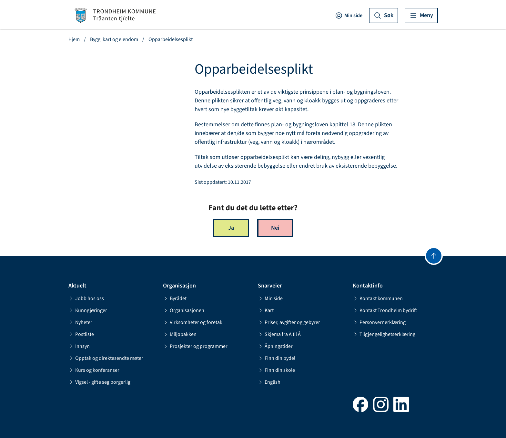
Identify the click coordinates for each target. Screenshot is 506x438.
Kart (266, 310)
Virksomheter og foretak (192, 322)
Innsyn (79, 346)
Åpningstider (275, 346)
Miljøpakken (180, 334)
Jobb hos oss (86, 298)
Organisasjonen (183, 310)
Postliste (81, 334)
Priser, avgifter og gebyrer (289, 322)
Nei (275, 228)
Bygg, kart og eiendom (114, 39)
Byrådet (175, 298)
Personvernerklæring (379, 322)
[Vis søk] (383, 15)
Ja (231, 228)
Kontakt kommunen (378, 298)
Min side (348, 15)
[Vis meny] (421, 15)
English (269, 382)
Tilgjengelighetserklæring (384, 334)
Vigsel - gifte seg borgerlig (99, 382)
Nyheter (80, 322)
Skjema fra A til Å (279, 334)
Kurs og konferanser (93, 370)
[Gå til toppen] (434, 256)
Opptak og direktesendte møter (105, 358)
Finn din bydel (276, 358)
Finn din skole (276, 370)
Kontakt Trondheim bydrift (385, 310)
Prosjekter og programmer (195, 346)
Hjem (74, 39)
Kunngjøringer (87, 310)
